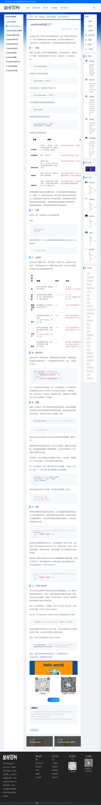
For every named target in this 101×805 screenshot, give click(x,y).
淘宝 (88, 342)
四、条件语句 (90, 35)
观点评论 (90, 371)
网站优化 (90, 353)
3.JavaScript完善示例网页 (14, 30)
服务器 (38, 774)
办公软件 (39, 777)
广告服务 (55, 763)
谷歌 (88, 375)
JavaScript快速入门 (63, 17)
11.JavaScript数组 (11, 66)
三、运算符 (89, 31)
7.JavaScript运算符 (12, 48)
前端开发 (42, 17)
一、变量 (88, 21)
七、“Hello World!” (90, 49)
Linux (88, 292)
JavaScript (33, 36)
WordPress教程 (92, 80)
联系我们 (55, 767)
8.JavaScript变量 (11, 53)
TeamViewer (91, 310)
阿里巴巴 (90, 378)
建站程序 (39, 767)
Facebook (90, 277)
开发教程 (53, 8)
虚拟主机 (90, 367)
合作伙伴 (55, 777)
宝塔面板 (90, 320)
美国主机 (90, 360)
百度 (88, 346)
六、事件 (88, 44)
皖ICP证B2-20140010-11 (66, 803)
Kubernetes (90, 288)
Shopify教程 (92, 119)
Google (89, 284)
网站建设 (90, 357)
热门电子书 (63, 8)
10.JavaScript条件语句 (13, 62)
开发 (36, 17)
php (88, 295)
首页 (26, 8)
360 (88, 273)
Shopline (90, 306)
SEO (88, 299)
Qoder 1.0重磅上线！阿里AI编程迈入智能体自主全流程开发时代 (92, 216)
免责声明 (55, 774)
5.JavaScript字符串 (12, 39)
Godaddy (90, 281)
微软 (88, 328)
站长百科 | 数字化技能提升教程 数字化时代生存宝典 (20, 1)
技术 (88, 331)
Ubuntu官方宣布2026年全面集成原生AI (92, 199)
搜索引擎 (90, 335)
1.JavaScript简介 (11, 22)
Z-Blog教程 (92, 61)
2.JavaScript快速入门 (14, 26)
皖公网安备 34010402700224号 (46, 803)
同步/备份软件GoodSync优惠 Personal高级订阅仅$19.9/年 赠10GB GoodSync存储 (92, 233)
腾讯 (88, 364)
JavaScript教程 (10, 17)
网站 (88, 349)
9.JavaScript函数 (11, 57)
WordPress (90, 313)
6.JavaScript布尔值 (12, 44)
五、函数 (88, 40)
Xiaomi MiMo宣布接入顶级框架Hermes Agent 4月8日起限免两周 (92, 183)
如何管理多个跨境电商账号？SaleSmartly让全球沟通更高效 (92, 249)
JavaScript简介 (35, 742)
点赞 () (53, 700)
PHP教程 (92, 138)
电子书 (44, 8)
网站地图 (55, 770)
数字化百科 (35, 8)
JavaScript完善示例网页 (66, 742)
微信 (88, 324)
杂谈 (88, 338)
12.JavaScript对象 (11, 70)
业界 (88, 317)
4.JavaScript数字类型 (12, 35)
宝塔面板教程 (92, 97)
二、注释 (88, 26)
